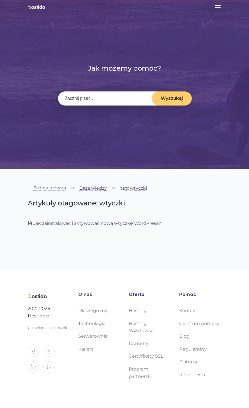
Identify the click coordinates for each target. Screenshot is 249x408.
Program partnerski (140, 372)
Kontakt (188, 310)
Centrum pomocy (199, 323)
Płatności (189, 361)
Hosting (138, 310)
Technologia (91, 323)
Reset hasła (192, 374)
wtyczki (138, 188)
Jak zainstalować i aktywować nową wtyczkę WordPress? (94, 223)
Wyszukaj (172, 98)
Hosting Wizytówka (141, 327)
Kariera (86, 349)
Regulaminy (193, 349)
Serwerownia (92, 336)
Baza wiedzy (93, 188)
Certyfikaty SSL (146, 356)
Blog (184, 336)
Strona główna (49, 188)
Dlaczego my (92, 310)
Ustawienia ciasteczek (47, 328)
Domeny (138, 343)
